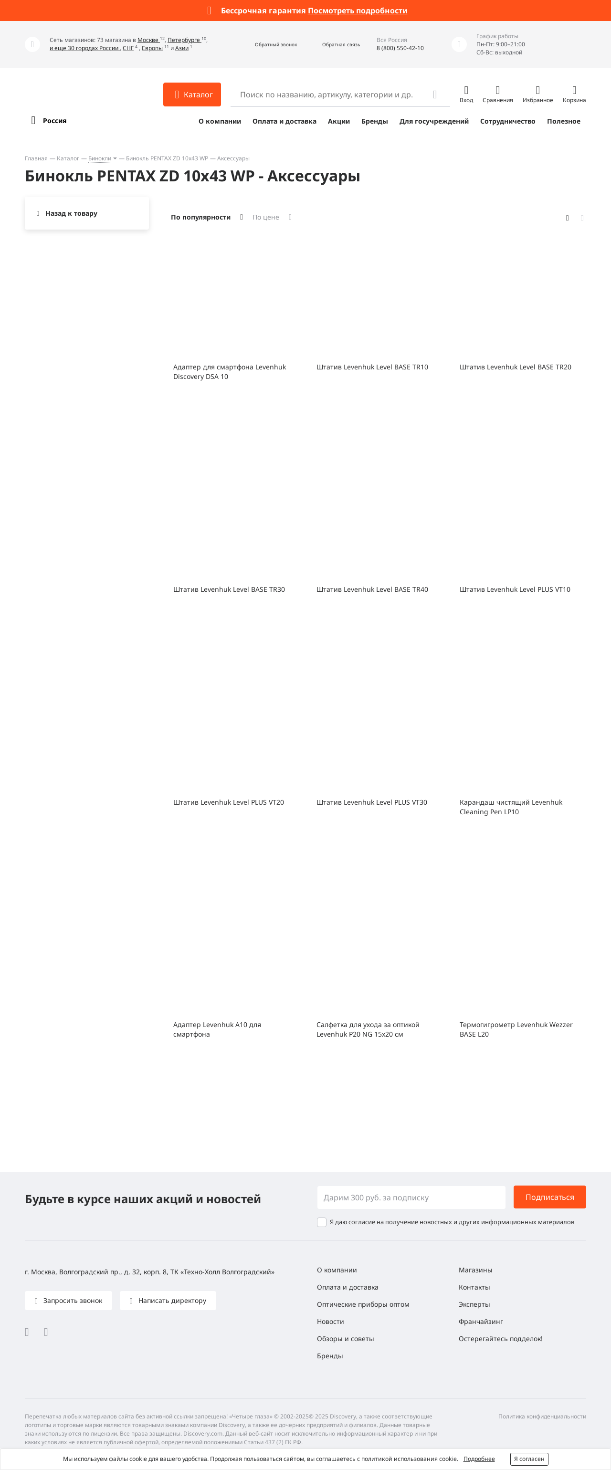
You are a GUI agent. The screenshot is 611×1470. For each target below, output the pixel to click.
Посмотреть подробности (358, 10)
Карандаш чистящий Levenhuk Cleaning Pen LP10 (511, 807)
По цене (266, 216)
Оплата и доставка (284, 121)
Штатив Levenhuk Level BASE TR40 (372, 589)
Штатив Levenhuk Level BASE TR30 (229, 589)
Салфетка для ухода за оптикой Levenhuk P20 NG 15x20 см (368, 1029)
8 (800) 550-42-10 (400, 48)
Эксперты (474, 1304)
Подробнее (479, 1459)
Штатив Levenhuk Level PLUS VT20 (228, 802)
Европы (152, 48)
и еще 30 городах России (85, 48)
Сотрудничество (508, 121)
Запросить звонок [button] (72, 1300)
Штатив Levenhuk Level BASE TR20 (515, 366)
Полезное (563, 121)
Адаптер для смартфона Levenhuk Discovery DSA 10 (229, 371)
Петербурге (184, 40)
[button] (265, 44)
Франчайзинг (481, 1321)
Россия (54, 120)
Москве (148, 40)
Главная (36, 158)
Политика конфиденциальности (542, 1416)
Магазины (476, 1269)
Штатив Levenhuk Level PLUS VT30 (371, 802)
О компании (220, 121)
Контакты (474, 1287)
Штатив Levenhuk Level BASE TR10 (372, 366)
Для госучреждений (434, 121)
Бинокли (99, 158)
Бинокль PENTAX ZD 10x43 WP (167, 158)
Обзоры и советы (345, 1338)
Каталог (68, 158)
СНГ (128, 48)
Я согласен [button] (529, 1459)
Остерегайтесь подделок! (501, 1338)
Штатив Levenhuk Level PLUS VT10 (515, 589)
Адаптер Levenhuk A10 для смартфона (217, 1029)
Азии (182, 48)
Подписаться (550, 1197)
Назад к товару (71, 213)
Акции (339, 121)
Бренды (374, 121)
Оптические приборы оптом (363, 1304)
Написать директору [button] (171, 1300)
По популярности (201, 216)
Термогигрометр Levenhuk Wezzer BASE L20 (516, 1029)
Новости (330, 1321)
